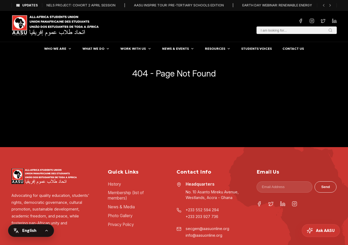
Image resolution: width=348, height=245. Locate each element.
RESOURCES (218, 49)
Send (325, 187)
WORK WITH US (135, 49)
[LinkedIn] (282, 204)
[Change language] (31, 230)
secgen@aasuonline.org (207, 228)
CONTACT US (293, 49)
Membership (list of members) (126, 195)
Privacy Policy (121, 224)
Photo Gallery (120, 215)
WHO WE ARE (58, 49)
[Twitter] (271, 204)
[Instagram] (294, 204)
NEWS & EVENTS (178, 49)
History (114, 184)
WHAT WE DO (96, 49)
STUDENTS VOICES (256, 49)
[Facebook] (259, 204)
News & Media (121, 206)
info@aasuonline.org (204, 235)
